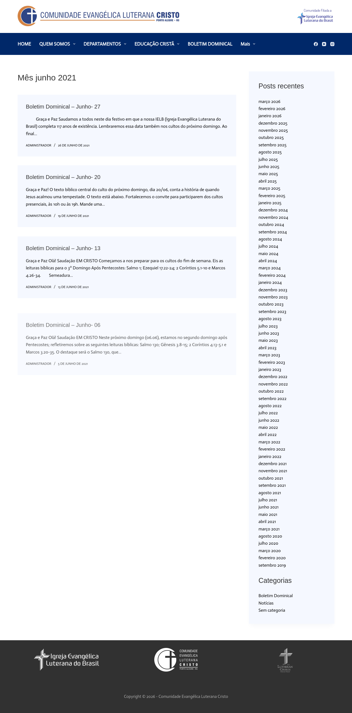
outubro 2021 (270, 478)
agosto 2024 (270, 239)
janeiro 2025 (269, 202)
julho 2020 (268, 543)
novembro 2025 (273, 130)
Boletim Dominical (275, 595)
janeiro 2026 (270, 115)
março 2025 (269, 188)
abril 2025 (267, 181)
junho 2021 (268, 507)
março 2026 (269, 101)
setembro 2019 (272, 565)
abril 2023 (267, 347)
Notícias (266, 603)
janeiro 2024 (270, 282)
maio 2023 (268, 340)
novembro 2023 (273, 297)
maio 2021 (267, 514)
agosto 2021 (269, 492)
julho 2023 (267, 326)
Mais (249, 44)
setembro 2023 (272, 311)
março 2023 (269, 354)
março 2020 (269, 550)
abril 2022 (267, 434)
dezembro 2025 (272, 123)
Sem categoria (271, 610)
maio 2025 (268, 173)
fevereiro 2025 (271, 195)
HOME (24, 44)
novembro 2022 (273, 384)
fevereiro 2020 (272, 557)
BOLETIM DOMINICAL (210, 44)
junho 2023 (268, 333)
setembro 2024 (272, 231)
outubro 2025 (271, 137)
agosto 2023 (269, 318)
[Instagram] (332, 44)
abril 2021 (267, 521)
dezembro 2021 (272, 463)
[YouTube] (324, 44)
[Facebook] (316, 44)
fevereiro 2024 (271, 275)
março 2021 (269, 529)
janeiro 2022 (269, 456)
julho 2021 (267, 499)
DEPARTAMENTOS (106, 44)
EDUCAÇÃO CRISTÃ (158, 44)
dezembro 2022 (272, 376)
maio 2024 (268, 253)
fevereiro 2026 (271, 108)
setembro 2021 (272, 485)
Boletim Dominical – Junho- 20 (63, 179)
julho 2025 (268, 159)
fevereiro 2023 (271, 362)
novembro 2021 (272, 470)
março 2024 (269, 267)
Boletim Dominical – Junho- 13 (63, 253)
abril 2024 (267, 260)
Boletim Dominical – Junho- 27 (63, 107)
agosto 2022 (270, 405)
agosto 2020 (270, 536)
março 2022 (269, 441)
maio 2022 (268, 427)
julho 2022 (268, 412)
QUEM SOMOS (58, 44)
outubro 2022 (271, 391)
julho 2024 (268, 246)
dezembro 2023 (272, 289)
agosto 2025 (270, 152)
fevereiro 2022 (271, 449)
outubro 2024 (271, 224)
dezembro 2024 (273, 209)
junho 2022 (268, 420)
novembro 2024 (273, 217)
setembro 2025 (272, 144)
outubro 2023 (271, 304)
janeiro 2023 (269, 369)
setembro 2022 (272, 398)
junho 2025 (268, 166)
